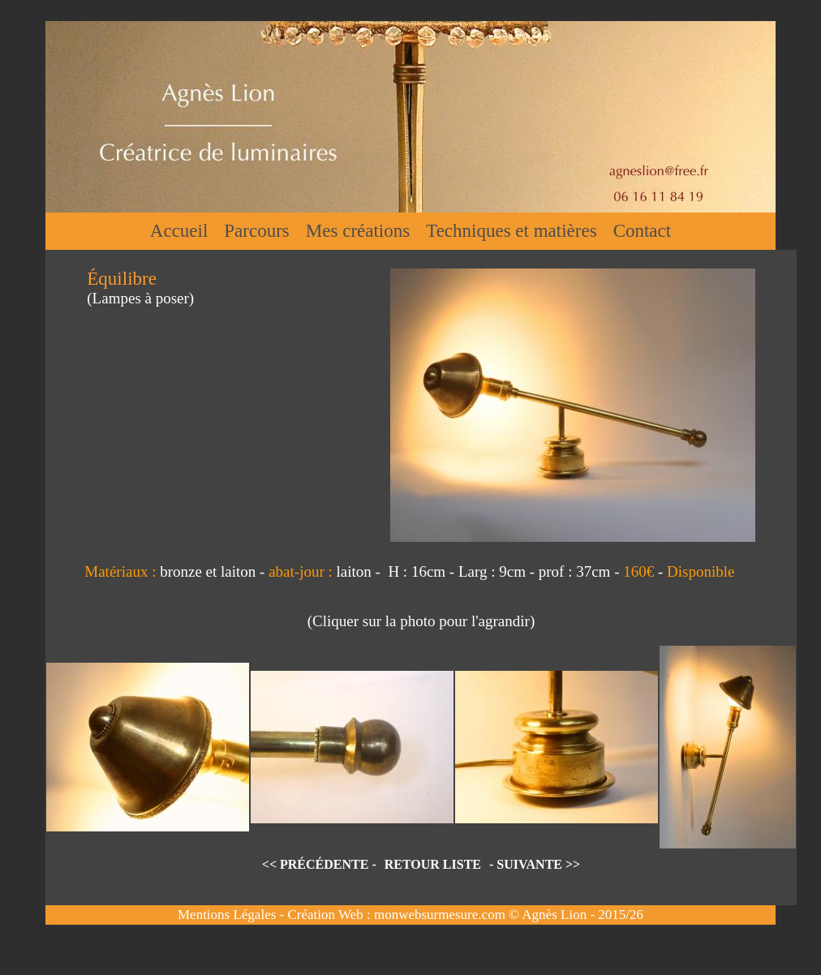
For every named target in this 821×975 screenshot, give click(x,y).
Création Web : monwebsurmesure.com (396, 914)
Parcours (256, 231)
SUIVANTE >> (538, 864)
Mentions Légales (227, 914)
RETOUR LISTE (433, 864)
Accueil (179, 231)
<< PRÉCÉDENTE (315, 864)
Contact (642, 231)
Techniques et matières (511, 231)
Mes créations (358, 231)
